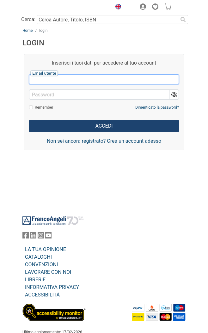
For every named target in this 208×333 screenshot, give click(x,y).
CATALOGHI (38, 257)
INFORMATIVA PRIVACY (52, 287)
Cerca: (28, 19)
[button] (116, 7)
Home (27, 30)
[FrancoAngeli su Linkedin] (33, 237)
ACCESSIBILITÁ (42, 295)
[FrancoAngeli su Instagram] (41, 237)
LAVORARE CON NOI (48, 272)
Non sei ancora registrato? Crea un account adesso (104, 141)
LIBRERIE (35, 280)
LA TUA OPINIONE (45, 249)
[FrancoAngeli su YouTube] (48, 237)
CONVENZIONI (41, 264)
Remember (44, 107)
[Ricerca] (183, 19)
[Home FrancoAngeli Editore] (44, 7)
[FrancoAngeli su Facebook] (25, 237)
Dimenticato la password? (157, 107)
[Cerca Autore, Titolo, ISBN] (107, 19)
